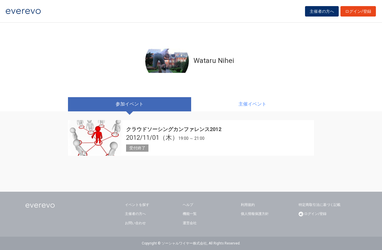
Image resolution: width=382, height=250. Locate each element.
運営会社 (190, 223)
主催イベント (252, 104)
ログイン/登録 (358, 12)
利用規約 (248, 205)
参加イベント (130, 104)
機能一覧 (190, 214)
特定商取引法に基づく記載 (319, 205)
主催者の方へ (322, 12)
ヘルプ (188, 205)
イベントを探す (137, 205)
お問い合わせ (135, 223)
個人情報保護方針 (255, 214)
